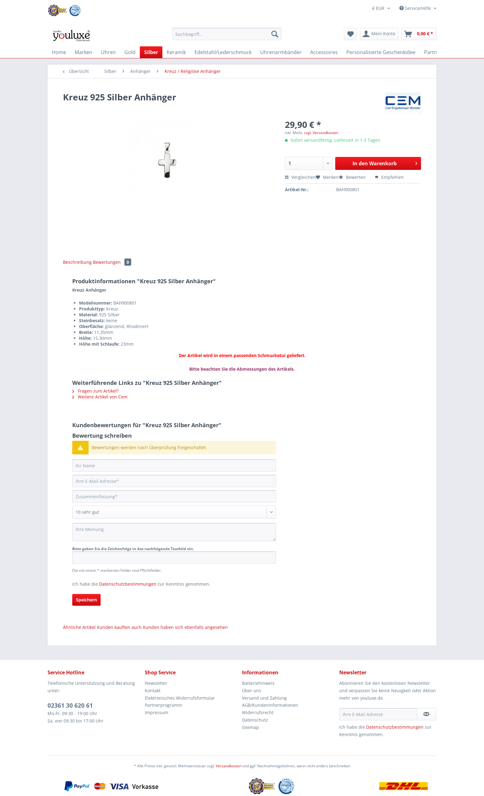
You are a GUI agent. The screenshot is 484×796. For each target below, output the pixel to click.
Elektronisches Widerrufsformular (180, 698)
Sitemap (250, 727)
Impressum (156, 712)
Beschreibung (77, 262)
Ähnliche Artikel (79, 627)
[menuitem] (226, 37)
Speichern (86, 600)
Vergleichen (300, 177)
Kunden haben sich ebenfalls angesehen (185, 627)
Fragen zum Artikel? (95, 391)
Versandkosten (228, 766)
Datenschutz (255, 720)
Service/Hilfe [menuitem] (415, 8)
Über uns (251, 690)
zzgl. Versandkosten (321, 132)
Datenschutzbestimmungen (127, 584)
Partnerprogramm (163, 705)
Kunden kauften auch (119, 627)
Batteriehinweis (258, 683)
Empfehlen (389, 177)
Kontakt (153, 690)
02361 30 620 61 (70, 705)
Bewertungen (112, 262)
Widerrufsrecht (257, 712)
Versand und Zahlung (264, 698)
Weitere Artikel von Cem (99, 397)
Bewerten (353, 177)
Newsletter (156, 683)
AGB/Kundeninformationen (270, 705)
